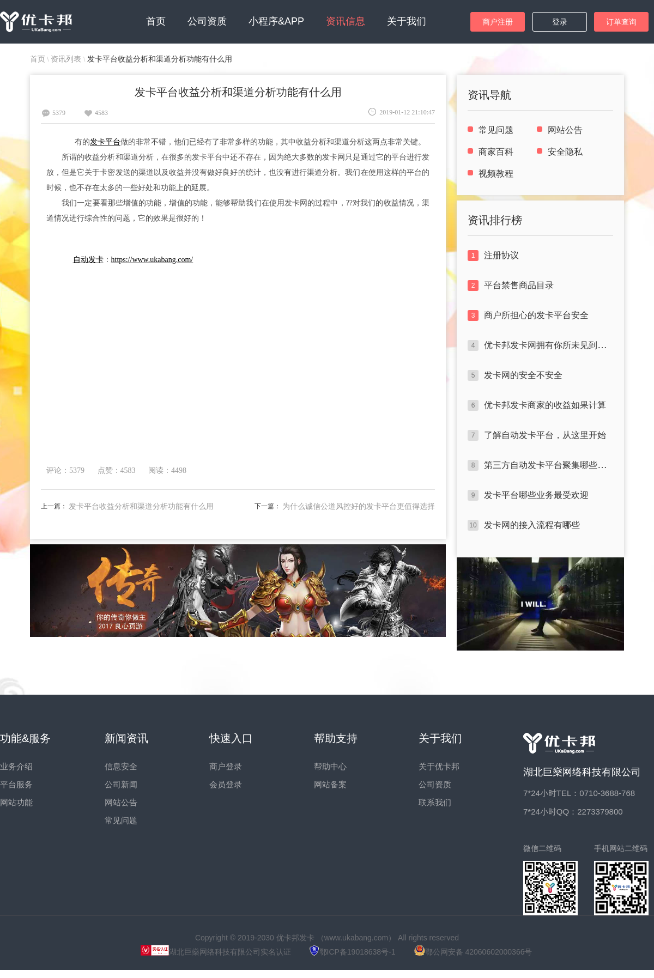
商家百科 (496, 151)
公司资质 (207, 21)
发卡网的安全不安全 (523, 375)
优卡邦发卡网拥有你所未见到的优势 (553, 345)
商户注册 (497, 21)
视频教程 (496, 173)
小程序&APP (276, 21)
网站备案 (330, 784)
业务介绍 (16, 766)
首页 (156, 21)
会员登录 (225, 784)
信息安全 (121, 766)
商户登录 (225, 766)
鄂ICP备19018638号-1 (353, 951)
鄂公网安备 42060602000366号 (473, 951)
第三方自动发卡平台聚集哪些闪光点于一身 (567, 465)
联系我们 (435, 802)
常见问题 (496, 130)
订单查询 (621, 21)
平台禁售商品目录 (519, 285)
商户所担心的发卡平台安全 (536, 315)
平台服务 (16, 784)
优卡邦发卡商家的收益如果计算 (545, 405)
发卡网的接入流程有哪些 (532, 525)
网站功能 (16, 802)
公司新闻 (121, 784)
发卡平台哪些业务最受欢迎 (536, 495)
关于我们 (406, 21)
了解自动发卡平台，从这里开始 (545, 435)
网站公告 (565, 130)
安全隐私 (565, 151)
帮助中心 (330, 766)
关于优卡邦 (439, 766)
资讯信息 (345, 21)
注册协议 (501, 255)
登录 (559, 21)
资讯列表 (67, 58)
